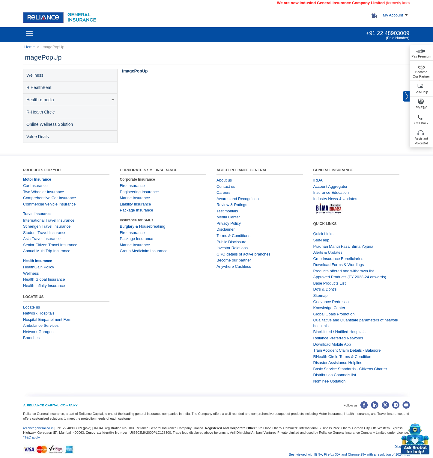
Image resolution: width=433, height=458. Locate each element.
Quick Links (323, 234)
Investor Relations (232, 248)
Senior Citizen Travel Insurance (50, 245)
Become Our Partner (421, 74)
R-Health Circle (40, 112)
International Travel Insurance (48, 220)
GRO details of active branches (243, 254)
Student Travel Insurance (45, 232)
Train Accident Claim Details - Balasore (347, 350)
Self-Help (421, 92)
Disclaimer (226, 229)
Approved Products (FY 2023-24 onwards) (349, 277)
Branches (31, 337)
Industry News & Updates (335, 198)
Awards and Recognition (238, 198)
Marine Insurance (135, 198)
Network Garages (38, 331)
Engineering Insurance (139, 192)
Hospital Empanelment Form (48, 319)
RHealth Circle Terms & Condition (342, 356)
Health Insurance (37, 261)
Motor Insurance (37, 179)
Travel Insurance (37, 214)
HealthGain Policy (38, 267)
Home (29, 47)
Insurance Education (331, 192)
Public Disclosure (231, 242)
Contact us (226, 186)
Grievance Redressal (331, 302)
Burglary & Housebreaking (143, 226)
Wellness (34, 75)
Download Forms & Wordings (338, 264)
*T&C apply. (31, 437)
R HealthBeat (38, 87)
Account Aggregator (330, 186)
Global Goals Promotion (334, 314)
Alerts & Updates (328, 252)
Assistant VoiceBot (421, 141)
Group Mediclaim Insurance (144, 251)
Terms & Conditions (233, 235)
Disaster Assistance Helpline (338, 362)
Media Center (228, 217)
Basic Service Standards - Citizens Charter (350, 369)
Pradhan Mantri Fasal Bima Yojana (343, 246)
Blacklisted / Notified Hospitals (339, 331)
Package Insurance (136, 210)
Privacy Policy (229, 223)
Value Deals (37, 136)
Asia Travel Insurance (42, 238)
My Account (393, 15)
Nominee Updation (329, 381)
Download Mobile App (332, 344)
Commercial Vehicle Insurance (49, 204)
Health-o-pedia (70, 99)
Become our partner (234, 260)
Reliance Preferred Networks (338, 338)
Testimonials (227, 211)
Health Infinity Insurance (44, 285)
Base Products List (329, 283)
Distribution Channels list (334, 375)
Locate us (31, 307)
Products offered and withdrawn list (343, 271)
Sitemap (320, 295)
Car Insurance (35, 185)
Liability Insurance (135, 204)
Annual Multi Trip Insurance (46, 251)
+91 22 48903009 (387, 33)
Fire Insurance (132, 185)
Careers (223, 192)
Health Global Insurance (44, 279)
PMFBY (421, 107)
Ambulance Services (41, 325)
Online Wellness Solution (49, 124)
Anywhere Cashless (234, 266)
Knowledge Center (329, 308)
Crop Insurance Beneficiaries (338, 258)
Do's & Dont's (325, 289)
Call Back (421, 123)
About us (224, 180)
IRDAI (318, 180)
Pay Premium (421, 56)
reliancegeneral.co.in (39, 428)
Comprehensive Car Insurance (49, 198)
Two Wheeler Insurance (43, 192)
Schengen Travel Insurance (46, 226)
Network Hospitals (39, 313)
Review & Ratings (232, 204)
